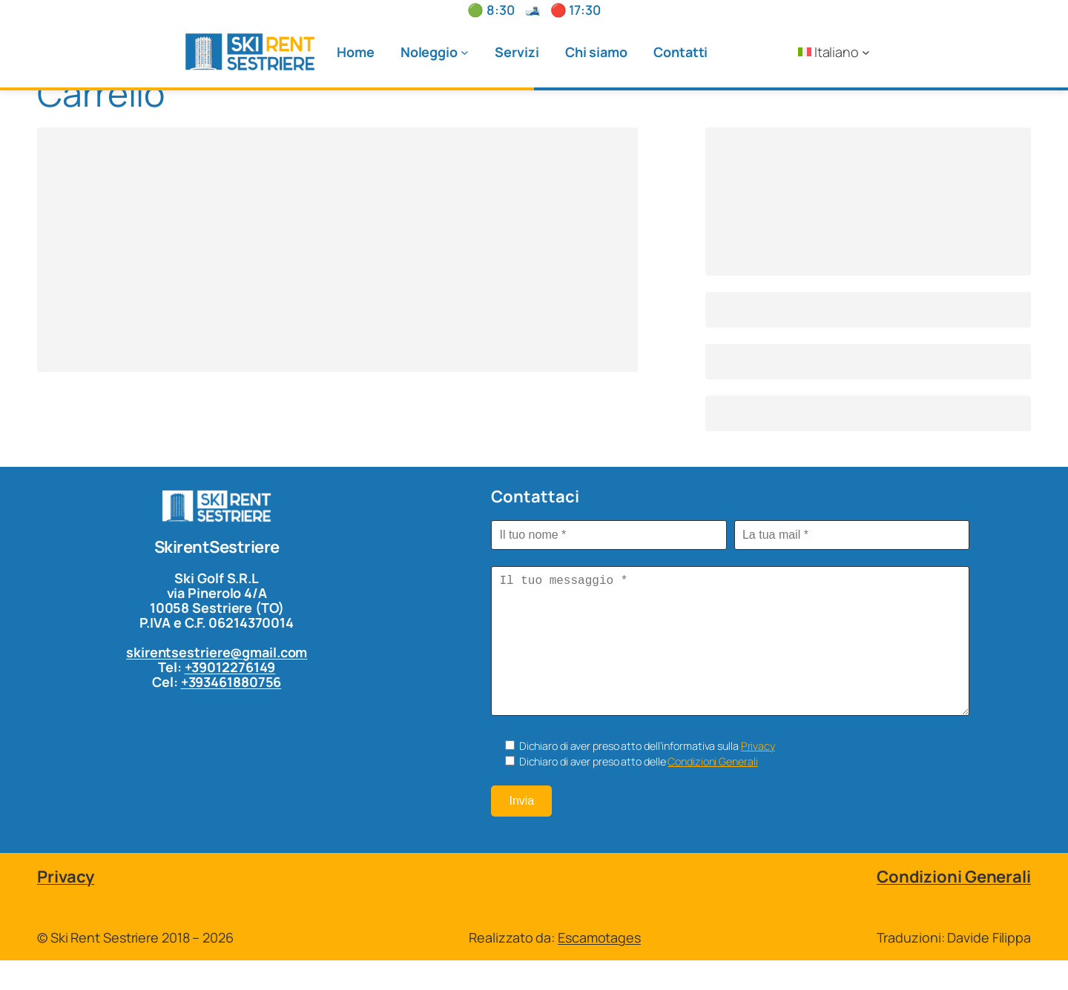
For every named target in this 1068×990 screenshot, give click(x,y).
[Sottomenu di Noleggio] (465, 52)
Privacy (758, 775)
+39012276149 (230, 667)
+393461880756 (231, 682)
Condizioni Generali (712, 791)
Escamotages (599, 967)
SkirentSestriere (217, 547)
